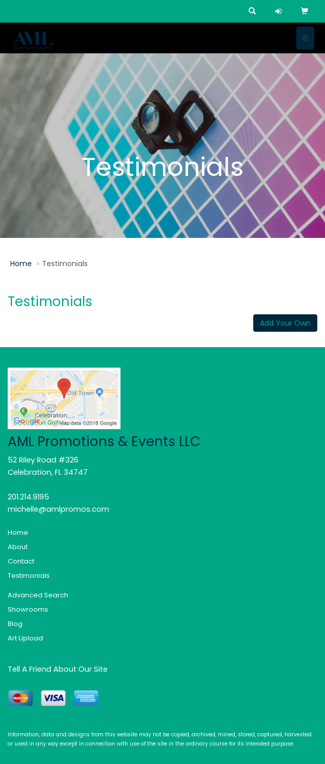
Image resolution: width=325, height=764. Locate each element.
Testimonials (29, 575)
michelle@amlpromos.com (58, 509)
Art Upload (25, 638)
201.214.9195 (28, 497)
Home (21, 263)
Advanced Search (38, 595)
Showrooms (28, 609)
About (18, 547)
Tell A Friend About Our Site (58, 669)
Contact (21, 561)
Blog (15, 624)
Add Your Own (285, 323)
